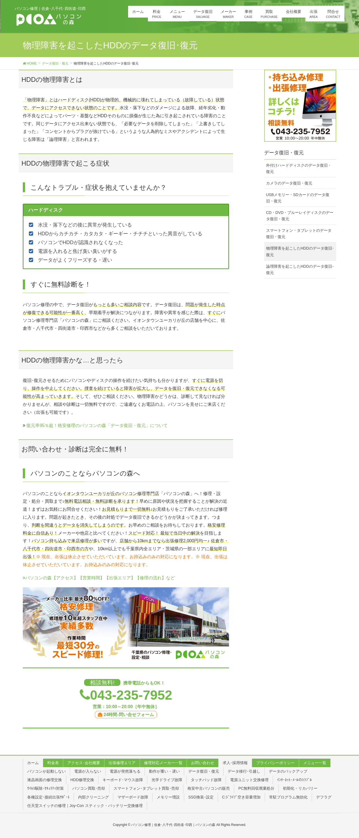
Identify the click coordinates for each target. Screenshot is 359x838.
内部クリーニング (93, 797)
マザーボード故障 (132, 797)
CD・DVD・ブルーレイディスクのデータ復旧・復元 (300, 215)
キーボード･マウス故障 (123, 780)
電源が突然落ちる (125, 771)
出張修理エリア (122, 763)
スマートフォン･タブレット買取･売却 (146, 788)
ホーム (33, 763)
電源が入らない (87, 771)
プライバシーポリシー (275, 763)
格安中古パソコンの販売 (208, 788)
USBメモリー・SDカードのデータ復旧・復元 (297, 197)
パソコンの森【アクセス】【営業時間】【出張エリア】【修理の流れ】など (99, 578)
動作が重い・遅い (164, 771)
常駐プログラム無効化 (288, 797)
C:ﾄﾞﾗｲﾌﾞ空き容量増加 (241, 797)
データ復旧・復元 (203, 771)
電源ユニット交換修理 (249, 780)
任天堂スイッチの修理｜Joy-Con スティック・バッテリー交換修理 (85, 805)
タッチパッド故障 (206, 780)
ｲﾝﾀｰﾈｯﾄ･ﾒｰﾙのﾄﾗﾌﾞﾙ (294, 780)
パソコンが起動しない (46, 771)
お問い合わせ (202, 763)
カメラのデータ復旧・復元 (289, 183)
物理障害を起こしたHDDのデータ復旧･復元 (300, 251)
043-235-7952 (131, 695)
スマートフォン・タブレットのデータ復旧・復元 (299, 233)
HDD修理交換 (82, 780)
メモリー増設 (168, 797)
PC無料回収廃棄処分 (256, 788)
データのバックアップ (288, 771)
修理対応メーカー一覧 (163, 763)
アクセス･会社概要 (83, 763)
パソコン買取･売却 (88, 788)
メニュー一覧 (314, 763)
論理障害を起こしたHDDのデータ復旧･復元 (300, 269)
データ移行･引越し (244, 771)
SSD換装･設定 (201, 797)
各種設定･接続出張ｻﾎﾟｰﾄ (48, 797)
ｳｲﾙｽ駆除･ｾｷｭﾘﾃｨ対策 (45, 788)
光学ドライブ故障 (166, 780)
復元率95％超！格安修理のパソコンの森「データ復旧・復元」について (97, 425)
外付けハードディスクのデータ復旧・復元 (299, 168)
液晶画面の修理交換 (44, 780)
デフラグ (324, 797)
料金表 (53, 763)
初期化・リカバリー (300, 788)
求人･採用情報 (235, 763)
